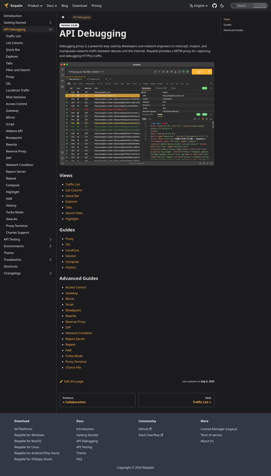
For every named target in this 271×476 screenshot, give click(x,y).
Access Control (16, 104)
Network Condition (19, 165)
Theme (9, 253)
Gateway (12, 111)
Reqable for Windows (29, 435)
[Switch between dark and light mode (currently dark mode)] (222, 6)
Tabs (9, 63)
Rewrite (11, 144)
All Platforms (23, 429)
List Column (14, 43)
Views (227, 19)
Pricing (97, 6)
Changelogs (12, 273)
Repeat (11, 178)
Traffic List (13, 36)
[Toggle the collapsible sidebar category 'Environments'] (50, 246)
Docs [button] (50, 6)
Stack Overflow (151, 435)
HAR (9, 199)
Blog (65, 6)
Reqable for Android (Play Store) (36, 453)
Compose (13, 185)
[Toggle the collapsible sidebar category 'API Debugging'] (50, 29)
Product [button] (33, 6)
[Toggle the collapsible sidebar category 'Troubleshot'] (50, 260)
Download (79, 6)
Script (10, 124)
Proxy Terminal (16, 226)
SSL (8, 83)
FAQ (79, 459)
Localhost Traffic (18, 90)
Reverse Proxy (16, 151)
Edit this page (71, 381)
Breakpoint (14, 138)
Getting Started (15, 23)
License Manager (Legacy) (219, 429)
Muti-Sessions (16, 97)
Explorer (12, 56)
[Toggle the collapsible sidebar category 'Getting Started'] (50, 23)
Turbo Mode (14, 212)
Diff (8, 158)
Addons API (14, 131)
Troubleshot (12, 260)
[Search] (249, 6)
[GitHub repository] (214, 6)
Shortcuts (11, 266)
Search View (73, 213)
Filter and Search (18, 70)
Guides (227, 24)
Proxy (10, 77)
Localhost (72, 250)
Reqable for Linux (26, 447)
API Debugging (14, 29)
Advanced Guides (233, 30)
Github (145, 429)
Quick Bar (13, 50)
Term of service (211, 435)
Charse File (73, 367)
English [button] (197, 6)
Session (70, 256)
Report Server (16, 172)
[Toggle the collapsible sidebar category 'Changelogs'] (50, 273)
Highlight (12, 192)
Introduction (13, 16)
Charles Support (17, 232)
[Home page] (63, 17)
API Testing (12, 239)
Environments (14, 246)
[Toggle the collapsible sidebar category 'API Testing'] (50, 239)
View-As (11, 219)
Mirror (10, 117)
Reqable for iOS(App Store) (33, 459)
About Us (207, 441)
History (11, 205)
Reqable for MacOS (27, 441)
